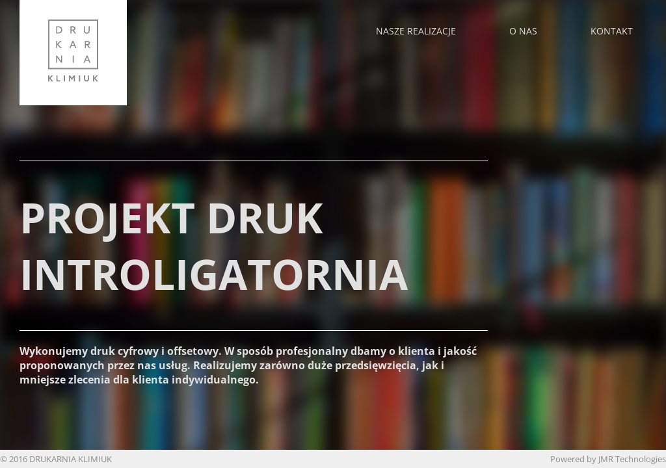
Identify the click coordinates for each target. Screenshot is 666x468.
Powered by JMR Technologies (608, 459)
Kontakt (612, 31)
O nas (523, 31)
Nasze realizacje (416, 31)
